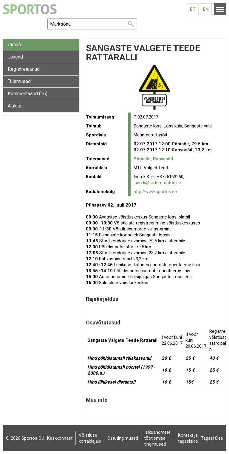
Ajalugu (15, 106)
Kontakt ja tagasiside (188, 438)
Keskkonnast (59, 438)
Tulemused (19, 81)
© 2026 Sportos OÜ (25, 438)
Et (193, 9)
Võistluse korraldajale (90, 438)
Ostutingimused (122, 438)
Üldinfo (15, 44)
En (206, 9)
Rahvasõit (163, 158)
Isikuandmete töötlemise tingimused (157, 438)
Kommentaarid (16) (27, 93)
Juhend (15, 57)
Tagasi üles (212, 438)
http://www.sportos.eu (155, 191)
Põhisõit (142, 158)
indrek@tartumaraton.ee (157, 182)
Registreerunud (24, 69)
